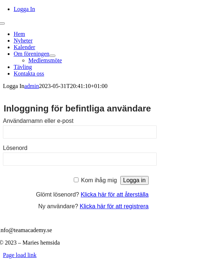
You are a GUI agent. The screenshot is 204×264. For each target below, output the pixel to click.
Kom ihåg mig (99, 180)
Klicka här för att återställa (115, 194)
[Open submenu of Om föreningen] (52, 56)
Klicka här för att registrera (114, 206)
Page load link (20, 255)
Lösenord (15, 148)
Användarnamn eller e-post (38, 121)
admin (31, 86)
